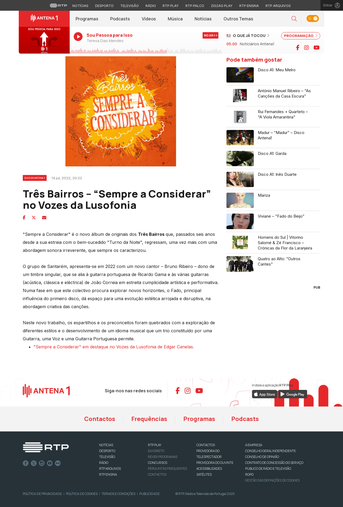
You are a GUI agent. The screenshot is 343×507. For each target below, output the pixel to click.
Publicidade (149, 493)
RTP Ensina (108, 474)
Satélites (204, 474)
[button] (294, 19)
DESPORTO (107, 451)
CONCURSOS (157, 462)
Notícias (203, 19)
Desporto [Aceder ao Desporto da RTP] (104, 6)
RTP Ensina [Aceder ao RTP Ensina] (249, 6)
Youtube (50, 463)
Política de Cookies (82, 493)
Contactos (99, 419)
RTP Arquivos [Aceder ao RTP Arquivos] (278, 6)
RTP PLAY (154, 445)
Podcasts (120, 19)
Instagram (42, 463)
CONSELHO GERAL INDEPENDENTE (270, 451)
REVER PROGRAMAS (162, 456)
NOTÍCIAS (106, 445)
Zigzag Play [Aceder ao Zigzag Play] (222, 6)
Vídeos (149, 19)
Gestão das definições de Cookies (272, 480)
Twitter (34, 463)
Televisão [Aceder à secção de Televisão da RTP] (129, 6)
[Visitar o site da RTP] (58, 5)
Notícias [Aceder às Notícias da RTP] (80, 6)
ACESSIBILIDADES (209, 468)
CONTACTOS (205, 445)
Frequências (149, 419)
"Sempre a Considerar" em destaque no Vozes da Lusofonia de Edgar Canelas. (113, 346)
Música (175, 19)
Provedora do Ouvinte (214, 462)
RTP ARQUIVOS (110, 468)
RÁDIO (103, 462)
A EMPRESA (253, 445)
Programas (87, 19)
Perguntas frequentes (167, 468)
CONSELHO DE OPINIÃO (262, 456)
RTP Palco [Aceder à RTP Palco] (194, 6)
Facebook (26, 463)
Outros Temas (238, 19)
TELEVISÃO (107, 456)
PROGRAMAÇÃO (300, 35)
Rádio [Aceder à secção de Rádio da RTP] (151, 6)
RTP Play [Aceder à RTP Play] (171, 6)
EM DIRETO (156, 451)
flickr (58, 463)
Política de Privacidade (42, 493)
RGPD (249, 474)
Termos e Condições (118, 493)
